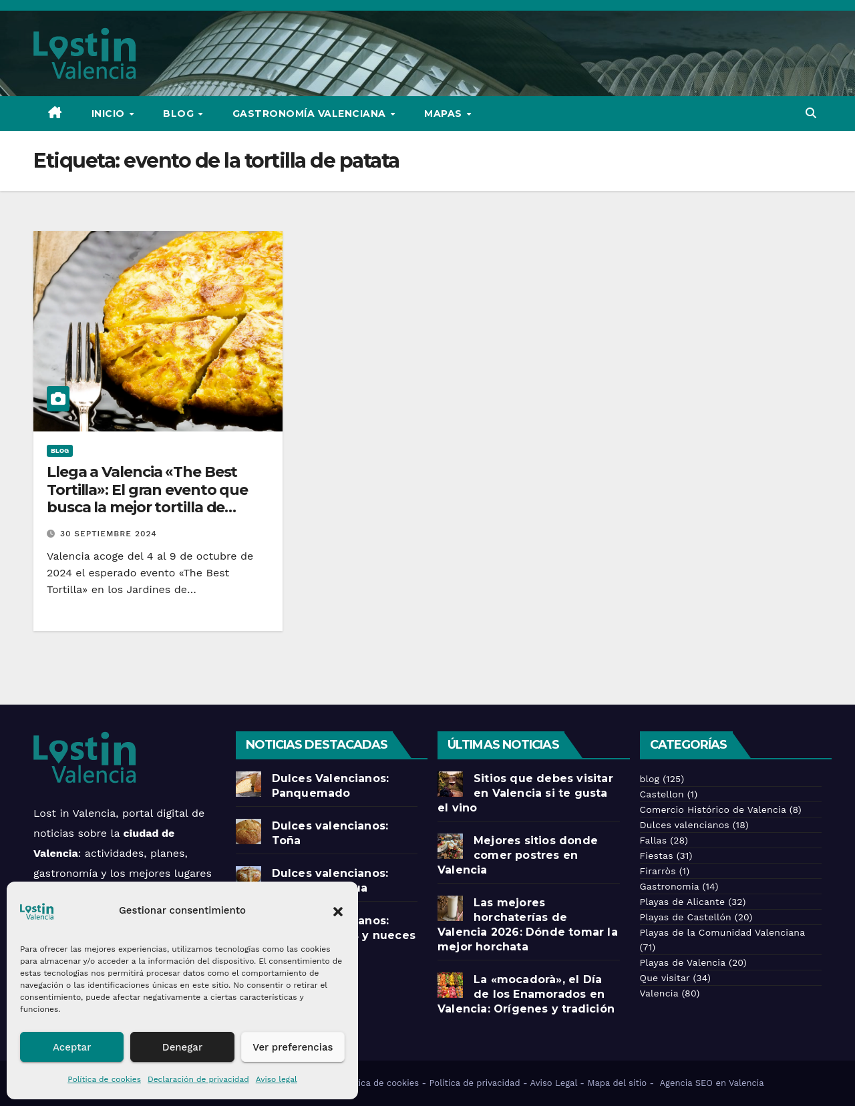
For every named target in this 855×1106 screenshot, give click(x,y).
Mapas (444, 114)
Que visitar (665, 977)
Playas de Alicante (682, 901)
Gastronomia (669, 886)
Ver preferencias (292, 1047)
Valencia (659, 993)
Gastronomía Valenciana (310, 114)
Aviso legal (276, 1079)
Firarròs (658, 871)
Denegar (182, 1047)
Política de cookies (104, 1079)
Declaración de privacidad (198, 1079)
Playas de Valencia (683, 962)
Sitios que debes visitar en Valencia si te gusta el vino (525, 793)
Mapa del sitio (617, 1083)
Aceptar (72, 1047)
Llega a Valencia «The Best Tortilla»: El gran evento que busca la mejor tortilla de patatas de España (147, 498)
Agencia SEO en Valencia (713, 1083)
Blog (180, 114)
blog (60, 450)
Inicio (110, 114)
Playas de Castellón (685, 917)
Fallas (653, 840)
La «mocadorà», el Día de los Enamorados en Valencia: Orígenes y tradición (528, 994)
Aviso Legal (553, 1083)
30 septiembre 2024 (108, 533)
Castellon (662, 794)
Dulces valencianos (684, 824)
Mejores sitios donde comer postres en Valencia (518, 855)
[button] (338, 910)
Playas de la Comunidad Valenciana (722, 932)
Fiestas (656, 855)
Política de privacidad (475, 1083)
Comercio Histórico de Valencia (713, 809)
